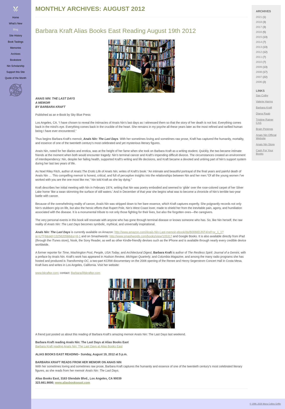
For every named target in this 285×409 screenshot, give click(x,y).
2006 (259, 81)
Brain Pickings (264, 129)
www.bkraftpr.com (46, 273)
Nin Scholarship (15, 66)
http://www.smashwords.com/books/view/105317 (141, 236)
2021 (259, 17)
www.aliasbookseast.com (72, 382)
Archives (15, 53)
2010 (259, 61)
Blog (15, 29)
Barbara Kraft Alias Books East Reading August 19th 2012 (115, 30)
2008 (259, 71)
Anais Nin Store (265, 144)
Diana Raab (263, 113)
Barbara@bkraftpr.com (85, 273)
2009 (259, 66)
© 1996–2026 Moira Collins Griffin (265, 404)
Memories (15, 47)
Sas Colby (262, 95)
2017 (259, 27)
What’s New (15, 23)
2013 (259, 46)
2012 (259, 51)
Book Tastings (15, 41)
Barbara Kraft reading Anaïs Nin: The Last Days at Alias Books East (78, 346)
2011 (259, 56)
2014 (259, 42)
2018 (259, 22)
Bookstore (15, 59)
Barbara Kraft (264, 107)
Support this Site (15, 72)
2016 (259, 32)
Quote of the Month (15, 78)
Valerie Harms (264, 101)
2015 (259, 37)
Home (15, 17)
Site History (15, 35)
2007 (259, 76)
